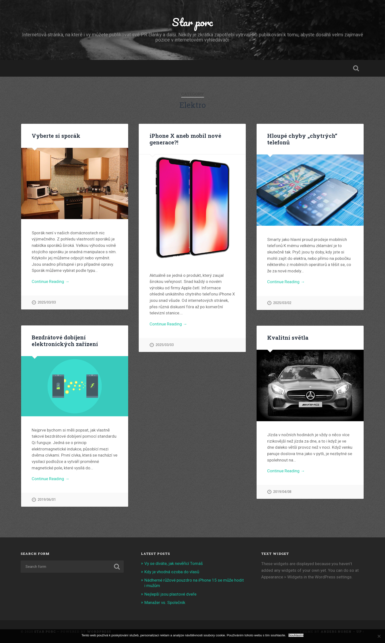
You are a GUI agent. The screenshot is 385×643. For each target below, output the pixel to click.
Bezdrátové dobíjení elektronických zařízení (65, 341)
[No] (378, 636)
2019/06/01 (47, 500)
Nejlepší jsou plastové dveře (170, 594)
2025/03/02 (282, 303)
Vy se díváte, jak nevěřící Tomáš (173, 563)
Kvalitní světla (287, 337)
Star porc (192, 22)
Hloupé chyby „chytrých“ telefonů (302, 139)
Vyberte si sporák (56, 135)
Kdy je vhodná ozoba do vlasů (171, 571)
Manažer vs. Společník (164, 602)
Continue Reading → (50, 281)
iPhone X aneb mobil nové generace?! (185, 139)
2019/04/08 (282, 492)
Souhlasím (296, 635)
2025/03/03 (47, 302)
